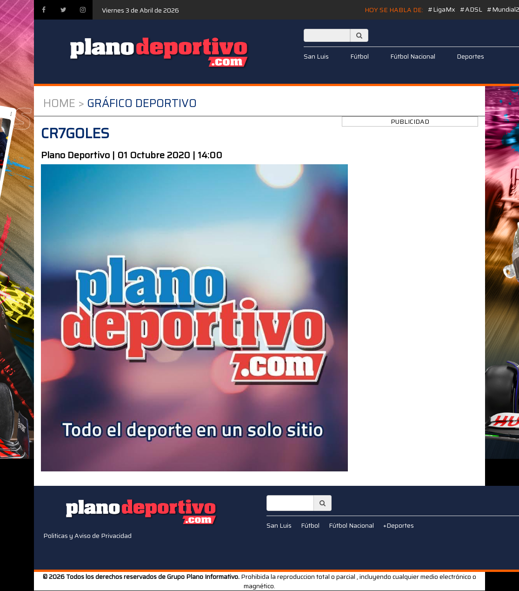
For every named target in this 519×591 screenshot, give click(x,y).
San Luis (316, 56)
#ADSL (471, 9)
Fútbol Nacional (412, 56)
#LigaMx (441, 9)
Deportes (470, 56)
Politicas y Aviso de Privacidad (87, 536)
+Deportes (398, 525)
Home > (63, 103)
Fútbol (359, 56)
